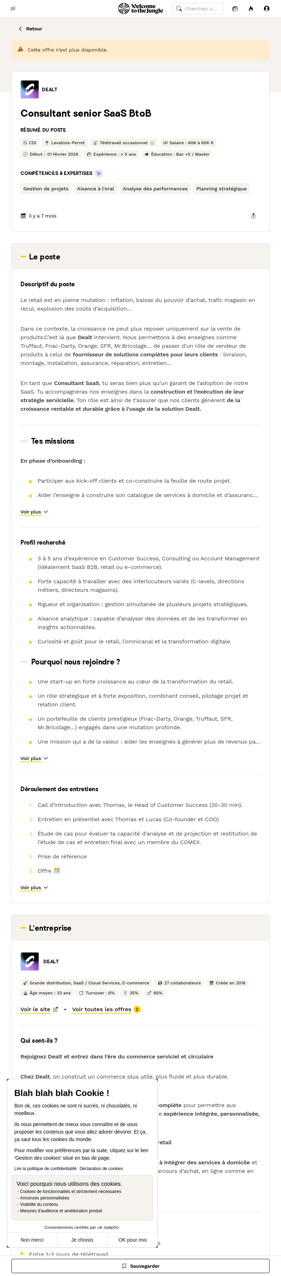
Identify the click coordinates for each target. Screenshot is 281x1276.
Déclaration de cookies (101, 1168)
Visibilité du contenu (39, 1204)
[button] (30, 89)
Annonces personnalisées (44, 1197)
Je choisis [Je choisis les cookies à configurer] (82, 1240)
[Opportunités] (251, 8)
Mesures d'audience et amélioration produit (61, 1210)
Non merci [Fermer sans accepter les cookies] (32, 1240)
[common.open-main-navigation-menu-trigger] (13, 8)
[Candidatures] (235, 8)
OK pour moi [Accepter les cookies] (132, 1240)
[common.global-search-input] (198, 8)
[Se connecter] (267, 8)
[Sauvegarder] (140, 1266)
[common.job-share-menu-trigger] (253, 216)
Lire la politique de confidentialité (45, 1168)
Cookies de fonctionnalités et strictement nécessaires (70, 1191)
